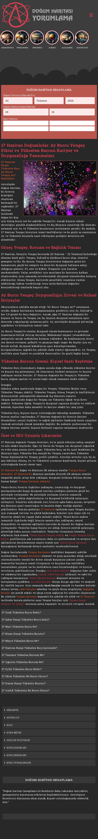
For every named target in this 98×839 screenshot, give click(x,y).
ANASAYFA (12, 710)
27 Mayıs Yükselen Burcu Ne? (20, 640)
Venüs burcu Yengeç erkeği (47, 535)
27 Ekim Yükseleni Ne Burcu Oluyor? (25, 676)
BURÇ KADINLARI (16, 747)
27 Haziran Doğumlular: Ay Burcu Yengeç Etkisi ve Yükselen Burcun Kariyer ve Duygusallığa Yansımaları (43, 150)
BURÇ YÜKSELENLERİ (19, 762)
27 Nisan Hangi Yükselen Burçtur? (23, 633)
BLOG (9, 725)
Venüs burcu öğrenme (73, 542)
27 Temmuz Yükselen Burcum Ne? (23, 654)
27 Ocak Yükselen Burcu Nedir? (21, 612)
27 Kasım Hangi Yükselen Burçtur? (24, 683)
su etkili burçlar (41, 581)
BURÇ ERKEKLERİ (16, 755)
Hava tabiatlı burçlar (42, 578)
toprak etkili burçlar (51, 574)
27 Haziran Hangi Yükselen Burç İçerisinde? (29, 647)
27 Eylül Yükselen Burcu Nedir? (22, 669)
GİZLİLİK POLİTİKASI (18, 740)
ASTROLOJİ (13, 717)
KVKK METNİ (14, 732)
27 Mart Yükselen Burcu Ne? (19, 626)
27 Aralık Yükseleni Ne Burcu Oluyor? (25, 690)
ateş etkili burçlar (57, 570)
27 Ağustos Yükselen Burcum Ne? (23, 662)
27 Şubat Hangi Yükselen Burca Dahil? (26, 619)
